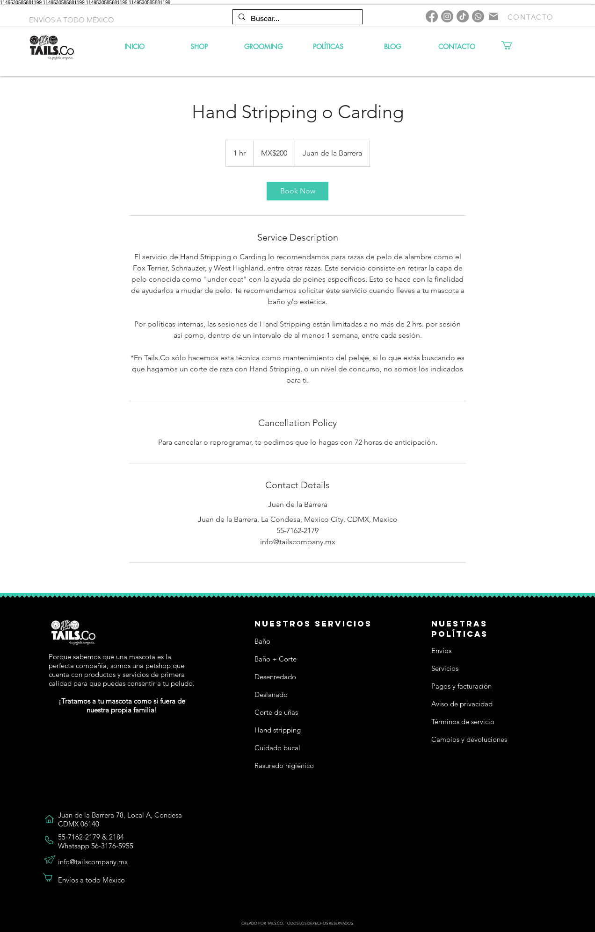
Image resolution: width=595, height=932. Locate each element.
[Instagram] (447, 16)
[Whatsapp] (478, 16)
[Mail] (493, 16)
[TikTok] (463, 16)
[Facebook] (432, 16)
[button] (511, 45)
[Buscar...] (296, 19)
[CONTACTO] (531, 16)
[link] (297, 191)
